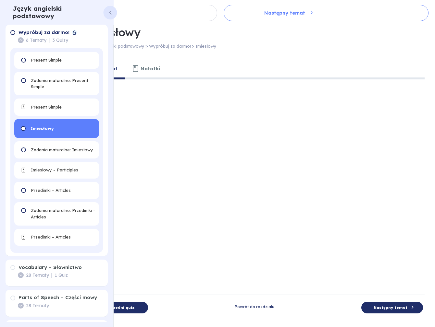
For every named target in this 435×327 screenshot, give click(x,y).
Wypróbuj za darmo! (209, 46)
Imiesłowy (245, 46)
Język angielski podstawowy (37, 12)
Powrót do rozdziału (274, 283)
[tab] (144, 68)
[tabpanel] (274, 173)
